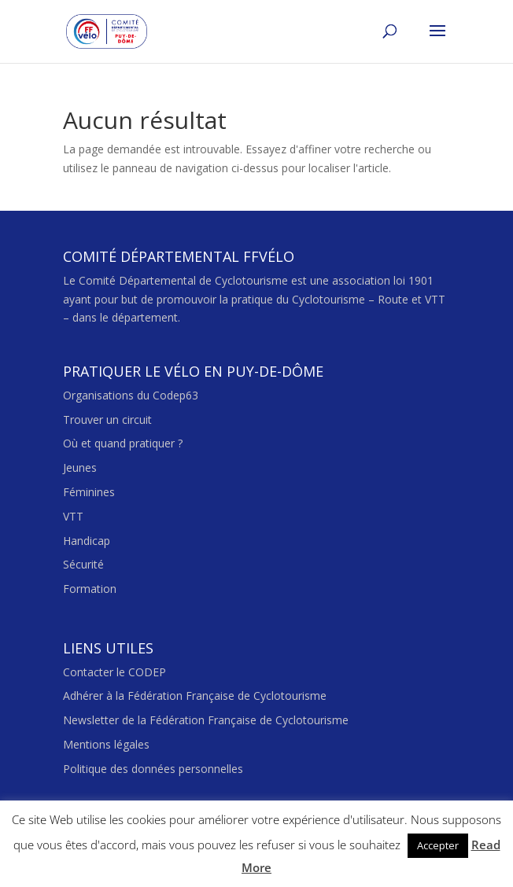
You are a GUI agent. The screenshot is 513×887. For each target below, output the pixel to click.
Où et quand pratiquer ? (123, 443)
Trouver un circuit (107, 419)
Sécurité (83, 564)
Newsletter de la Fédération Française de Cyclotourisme (206, 719)
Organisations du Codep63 (130, 395)
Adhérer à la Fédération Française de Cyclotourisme (195, 695)
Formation (89, 588)
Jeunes (80, 467)
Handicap (86, 540)
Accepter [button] (438, 845)
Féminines (89, 491)
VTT (73, 516)
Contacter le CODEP (114, 671)
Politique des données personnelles (153, 768)
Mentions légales (106, 744)
